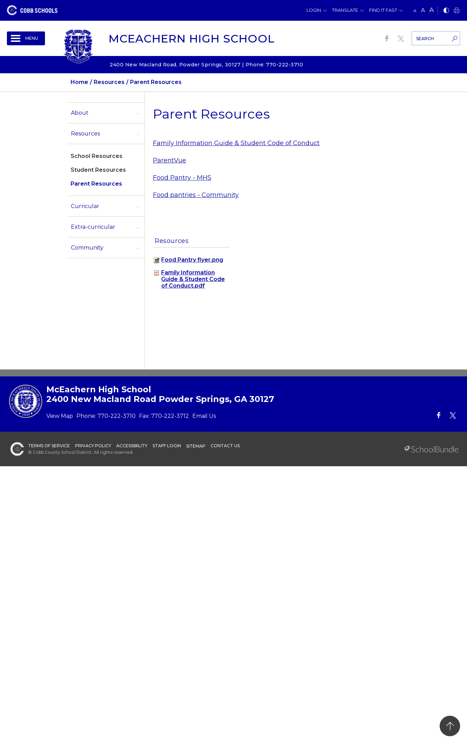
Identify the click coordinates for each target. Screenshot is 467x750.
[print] (456, 11)
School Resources (96, 156)
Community (87, 247)
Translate (345, 10)
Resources (85, 133)
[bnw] (446, 11)
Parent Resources (96, 183)
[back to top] (450, 726)
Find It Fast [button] (383, 10)
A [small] (414, 10)
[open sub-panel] (137, 113)
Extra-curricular (93, 227)
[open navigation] (26, 38)
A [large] (431, 10)
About (80, 113)
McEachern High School (192, 38)
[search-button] (454, 39)
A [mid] (423, 10)
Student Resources (98, 170)
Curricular (85, 206)
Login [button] (313, 10)
